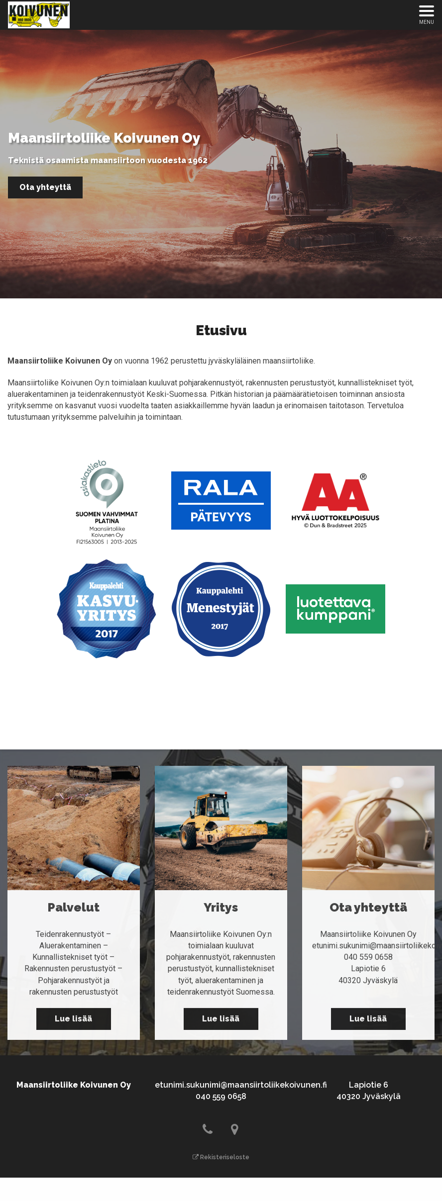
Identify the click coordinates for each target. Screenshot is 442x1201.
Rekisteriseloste (221, 1157)
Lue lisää (73, 1023)
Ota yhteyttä (45, 187)
